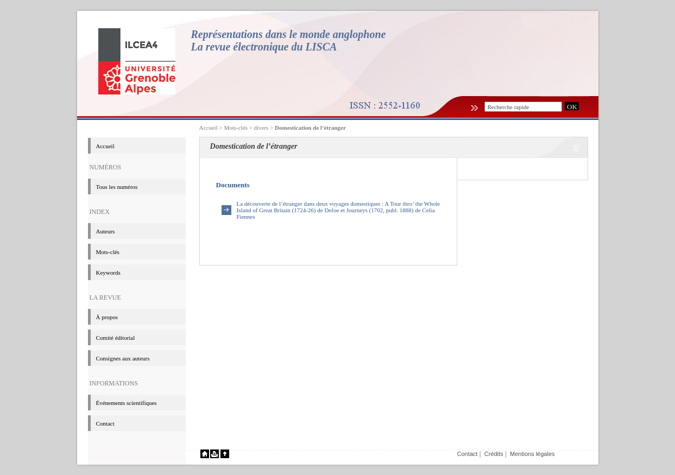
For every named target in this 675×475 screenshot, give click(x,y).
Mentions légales (532, 454)
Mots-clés (107, 252)
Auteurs (105, 231)
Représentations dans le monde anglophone (288, 34)
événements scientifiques (126, 403)
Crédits (493, 454)
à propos (107, 317)
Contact (105, 423)
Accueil (208, 127)
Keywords (108, 272)
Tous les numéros (117, 186)
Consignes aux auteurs (123, 358)
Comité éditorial (115, 337)
